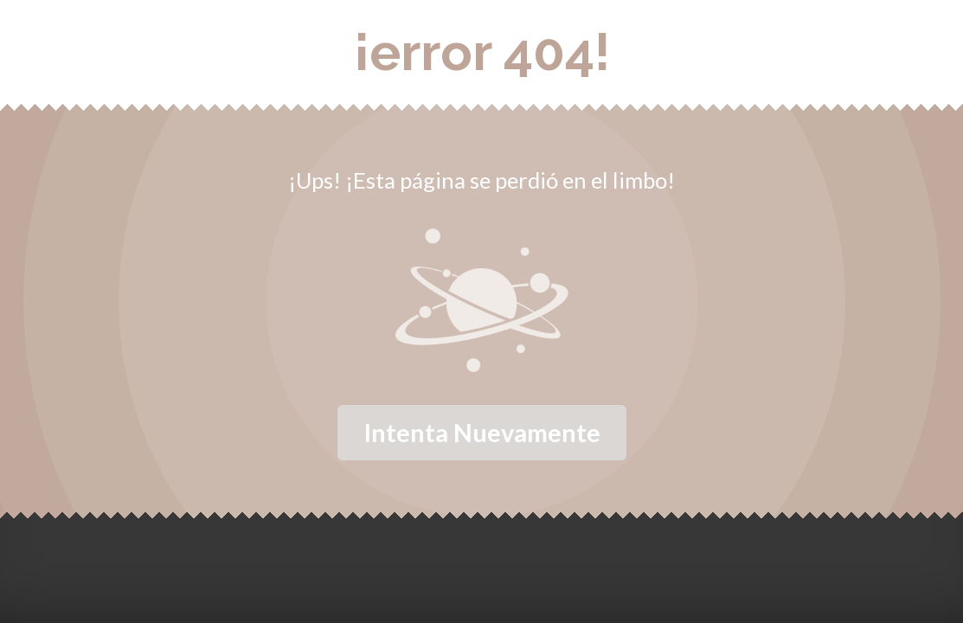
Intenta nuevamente (481, 432)
